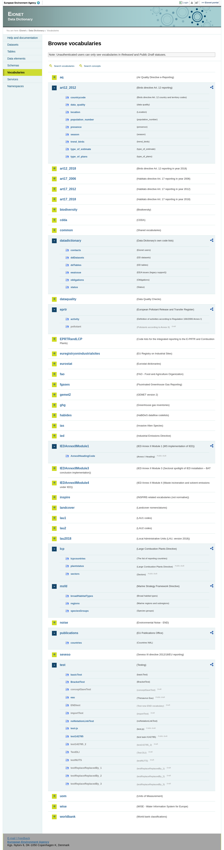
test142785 (77, 736)
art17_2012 (68, 189)
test (62, 665)
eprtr (63, 309)
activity (75, 319)
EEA (23, 3)
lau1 (63, 518)
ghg (62, 405)
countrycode (78, 97)
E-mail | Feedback (18, 838)
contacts (76, 250)
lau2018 (65, 538)
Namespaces (15, 86)
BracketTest (78, 681)
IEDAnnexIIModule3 (74, 468)
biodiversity (68, 209)
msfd (63, 586)
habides (65, 415)
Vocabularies (16, 72)
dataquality (68, 299)
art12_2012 (68, 87)
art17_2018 (68, 199)
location (75, 112)
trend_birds (77, 141)
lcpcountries (78, 558)
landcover (67, 507)
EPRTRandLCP (71, 339)
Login (185, 2)
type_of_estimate (81, 149)
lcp (62, 548)
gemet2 (65, 394)
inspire (65, 497)
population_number (82, 119)
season (75, 134)
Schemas (13, 65)
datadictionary (70, 240)
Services (12, 79)
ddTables (76, 265)
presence (76, 127)
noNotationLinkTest (82, 721)
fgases (65, 384)
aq (61, 77)
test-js (74, 728)
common (66, 230)
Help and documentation (22, 37)
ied (62, 435)
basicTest (76, 674)
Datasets (12, 44)
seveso (65, 654)
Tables (11, 51)
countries (76, 642)
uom (63, 796)
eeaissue (76, 272)
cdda (63, 220)
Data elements (16, 58)
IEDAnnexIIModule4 (74, 482)
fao (62, 374)
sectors (75, 573)
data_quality (78, 104)
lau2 (63, 528)
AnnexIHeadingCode (83, 455)
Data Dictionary (36, 30)
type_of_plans (79, 156)
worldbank (67, 816)
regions (75, 603)
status (74, 287)
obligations (77, 279)
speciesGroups (79, 610)
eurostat (66, 363)
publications (69, 633)
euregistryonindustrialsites (80, 353)
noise (64, 622)
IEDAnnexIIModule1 (74, 446)
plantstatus (77, 566)
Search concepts (92, 66)
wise (63, 806)
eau (73, 697)
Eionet (23, 30)
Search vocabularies (64, 66)
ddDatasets (77, 257)
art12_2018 (68, 168)
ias (62, 425)
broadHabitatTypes (82, 595)
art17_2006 (68, 178)
